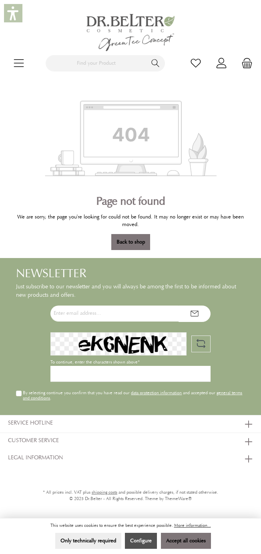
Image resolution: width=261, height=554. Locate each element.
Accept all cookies (186, 541)
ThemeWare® (178, 498)
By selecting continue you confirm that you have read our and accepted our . (132, 395)
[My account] (221, 63)
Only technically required (88, 541)
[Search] (155, 63)
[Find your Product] (96, 63)
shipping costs (104, 492)
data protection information (156, 392)
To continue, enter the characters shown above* (95, 362)
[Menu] (19, 63)
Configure (141, 541)
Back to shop (130, 242)
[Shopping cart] (244, 63)
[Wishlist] (196, 63)
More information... (192, 525)
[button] (13, 13)
